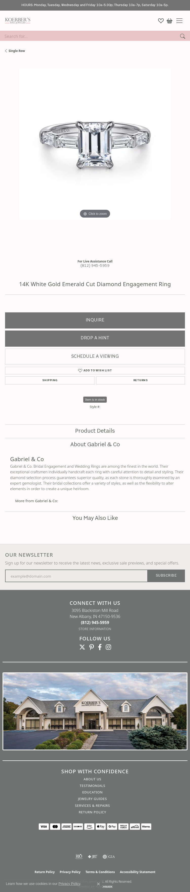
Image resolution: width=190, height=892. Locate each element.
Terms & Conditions (100, 872)
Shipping (50, 380)
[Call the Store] (95, 622)
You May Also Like (95, 518)
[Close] (184, 5)
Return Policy (92, 812)
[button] (161, 21)
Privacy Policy (70, 872)
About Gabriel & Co (95, 445)
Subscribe (166, 576)
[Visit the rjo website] (79, 856)
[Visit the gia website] (109, 856)
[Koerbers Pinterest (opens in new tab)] (91, 647)
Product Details (95, 431)
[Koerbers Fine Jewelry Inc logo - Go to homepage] (16, 20)
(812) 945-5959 (95, 266)
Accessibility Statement (137, 872)
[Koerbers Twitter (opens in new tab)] (82, 647)
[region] (95, 158)
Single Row (17, 51)
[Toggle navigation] (181, 20)
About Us (92, 779)
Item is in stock (95, 399)
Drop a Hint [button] (95, 338)
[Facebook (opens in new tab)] (100, 647)
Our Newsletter (29, 555)
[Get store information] (95, 629)
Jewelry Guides (92, 798)
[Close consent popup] (98, 883)
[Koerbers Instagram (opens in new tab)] (108, 647)
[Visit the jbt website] (92, 856)
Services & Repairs (92, 805)
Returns (140, 380)
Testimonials (92, 785)
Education (92, 792)
